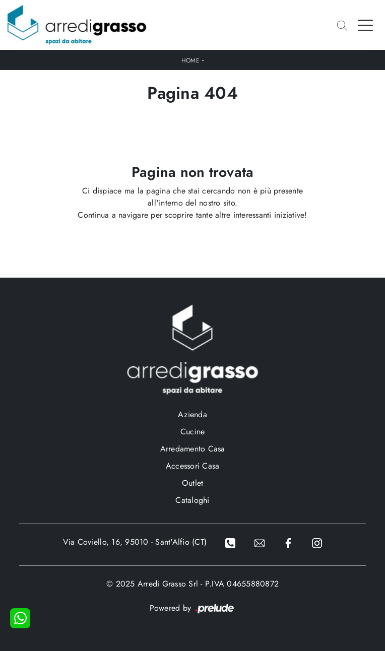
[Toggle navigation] (365, 25)
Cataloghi (192, 500)
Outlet (193, 483)
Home (190, 60)
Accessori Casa (193, 466)
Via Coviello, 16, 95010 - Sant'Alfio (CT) (135, 542)
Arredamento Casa (192, 448)
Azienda (192, 414)
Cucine (192, 431)
